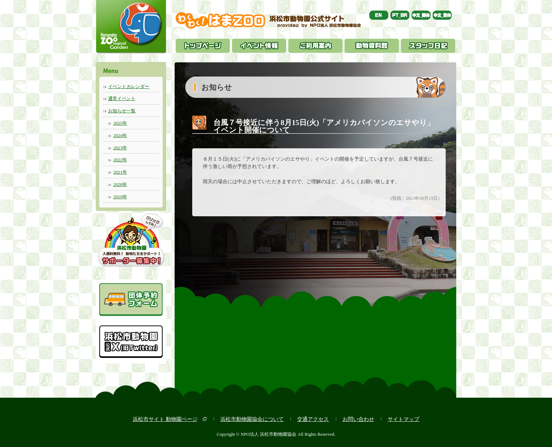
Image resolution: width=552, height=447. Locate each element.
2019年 (120, 196)
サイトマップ (403, 419)
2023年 (120, 147)
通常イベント (122, 98)
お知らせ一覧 (122, 110)
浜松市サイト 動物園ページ (165, 419)
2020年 (120, 184)
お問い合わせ (358, 419)
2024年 (120, 135)
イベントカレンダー (128, 86)
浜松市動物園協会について (252, 419)
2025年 (120, 123)
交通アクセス (313, 419)
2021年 (120, 172)
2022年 (120, 159)
